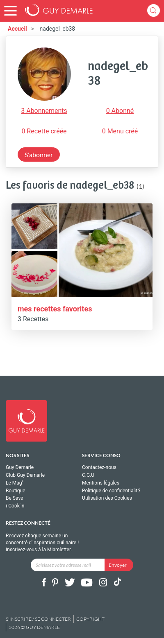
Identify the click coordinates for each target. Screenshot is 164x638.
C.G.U (88, 475)
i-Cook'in (15, 506)
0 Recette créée (43, 131)
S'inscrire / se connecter (38, 619)
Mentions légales (100, 483)
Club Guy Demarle (25, 475)
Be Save (14, 498)
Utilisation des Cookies (107, 498)
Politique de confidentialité (111, 491)
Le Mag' (14, 483)
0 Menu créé (120, 131)
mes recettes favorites (55, 308)
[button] (10, 11)
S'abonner (39, 154)
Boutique (15, 491)
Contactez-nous (99, 467)
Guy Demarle (20, 467)
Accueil (17, 28)
